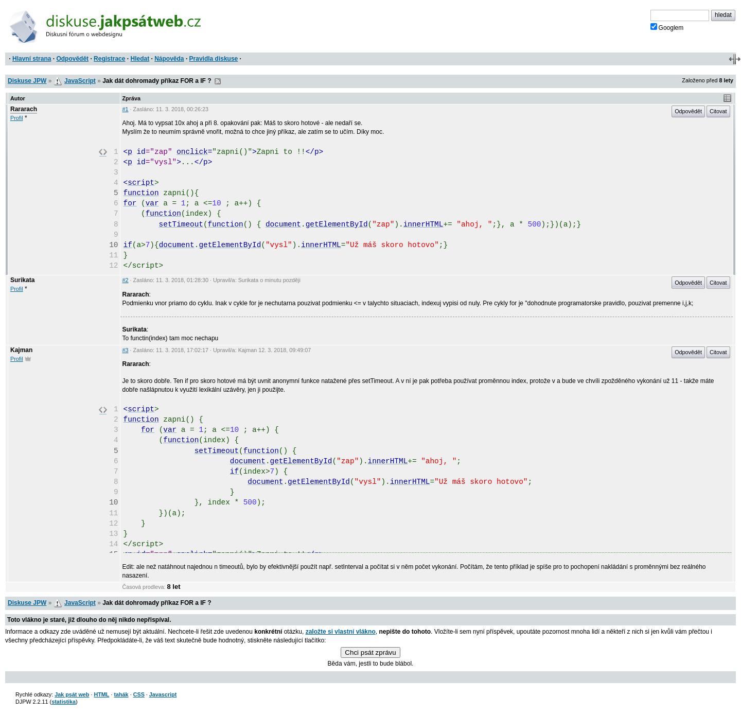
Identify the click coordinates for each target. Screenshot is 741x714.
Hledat (139, 58)
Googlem (667, 27)
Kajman (21, 350)
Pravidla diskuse (213, 58)
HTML (101, 694)
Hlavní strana (31, 58)
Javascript (163, 694)
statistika (63, 702)
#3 (125, 350)
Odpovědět (72, 58)
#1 (125, 109)
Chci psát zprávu (370, 652)
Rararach (23, 109)
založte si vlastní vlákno (341, 631)
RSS (218, 81)
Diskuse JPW (27, 80)
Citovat (718, 111)
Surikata (22, 280)
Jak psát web (72, 694)
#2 (125, 280)
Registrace (109, 58)
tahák (121, 694)
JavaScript (80, 80)
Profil (16, 118)
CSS (139, 694)
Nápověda (169, 58)
